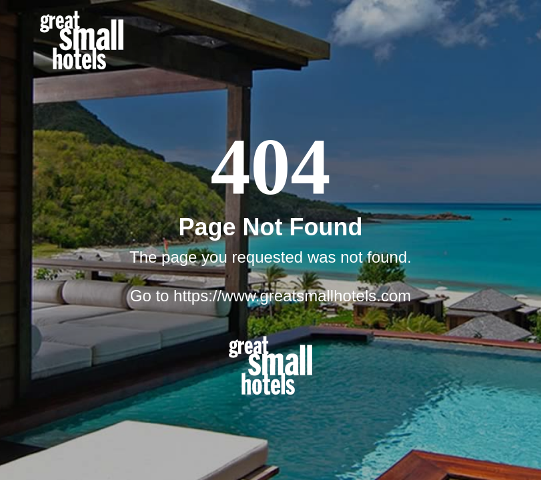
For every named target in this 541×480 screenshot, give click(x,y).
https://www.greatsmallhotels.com (292, 296)
